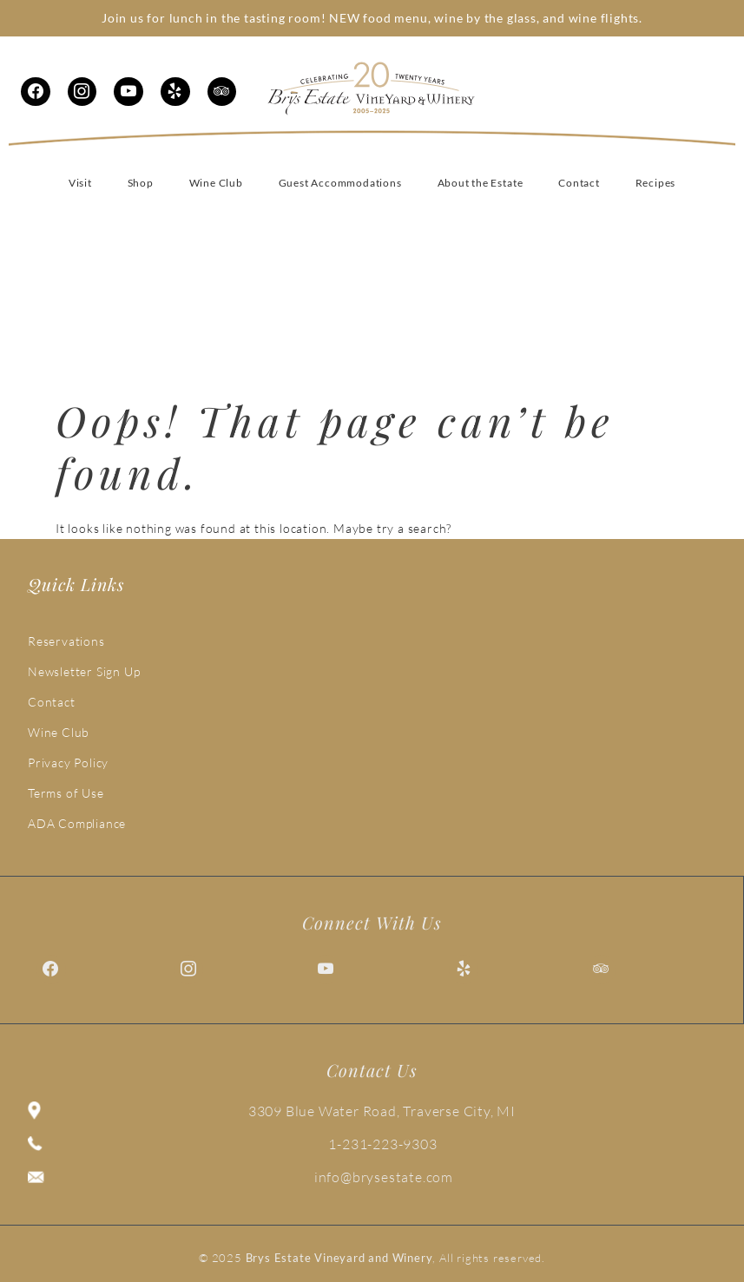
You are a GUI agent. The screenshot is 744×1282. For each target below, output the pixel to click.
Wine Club (58, 732)
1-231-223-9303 (382, 1144)
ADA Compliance (77, 823)
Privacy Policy (68, 762)
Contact (52, 701)
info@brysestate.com (383, 1177)
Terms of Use (66, 793)
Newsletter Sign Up (84, 671)
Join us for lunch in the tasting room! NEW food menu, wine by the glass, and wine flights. (372, 17)
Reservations (66, 641)
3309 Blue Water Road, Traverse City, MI (382, 1111)
